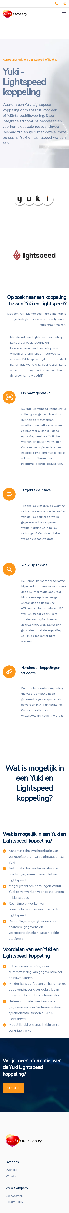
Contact (11, 1176)
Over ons (11, 1170)
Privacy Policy (14, 1202)
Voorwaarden (14, 1196)
